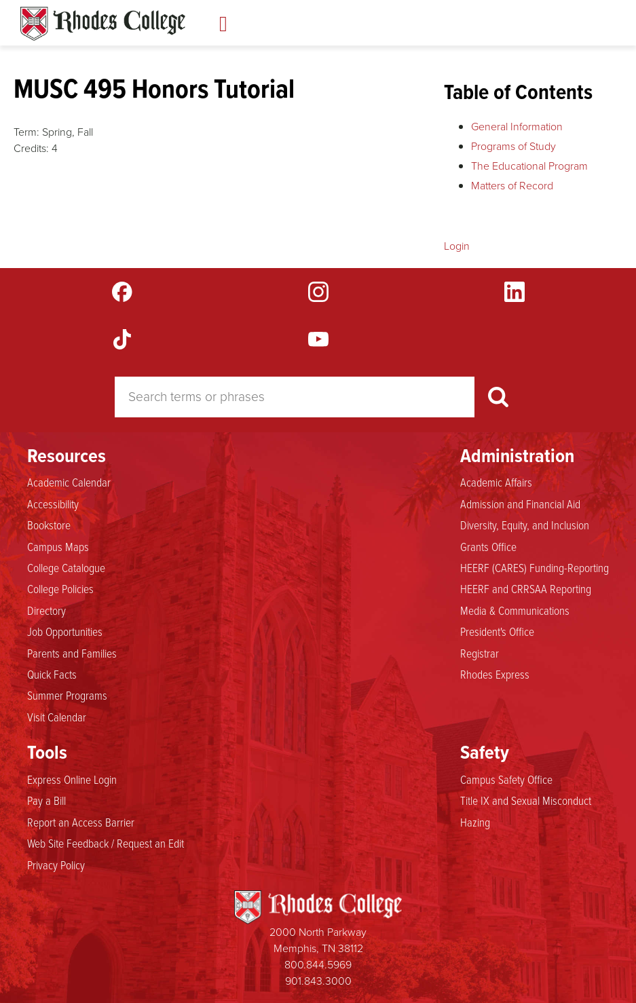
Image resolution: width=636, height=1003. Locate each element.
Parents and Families (72, 653)
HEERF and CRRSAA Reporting (525, 588)
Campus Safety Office (506, 779)
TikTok (122, 339)
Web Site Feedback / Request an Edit (105, 843)
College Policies (60, 588)
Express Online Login (72, 779)
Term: (26, 132)
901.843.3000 (318, 981)
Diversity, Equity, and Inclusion (524, 524)
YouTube (318, 339)
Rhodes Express (494, 674)
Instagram (318, 292)
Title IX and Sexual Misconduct (525, 800)
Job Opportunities (64, 631)
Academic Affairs (496, 482)
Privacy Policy (56, 864)
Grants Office (488, 546)
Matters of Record (512, 185)
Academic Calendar (69, 482)
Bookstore (49, 524)
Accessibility (53, 503)
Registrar (479, 653)
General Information (517, 126)
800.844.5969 (318, 964)
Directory (46, 610)
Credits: (31, 148)
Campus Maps (58, 546)
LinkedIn (514, 292)
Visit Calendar (56, 716)
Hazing (475, 822)
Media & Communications (514, 610)
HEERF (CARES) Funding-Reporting (534, 567)
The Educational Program (529, 166)
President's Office (497, 631)
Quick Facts (52, 674)
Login (457, 246)
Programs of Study (513, 146)
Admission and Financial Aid (520, 503)
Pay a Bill (46, 800)
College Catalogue (66, 567)
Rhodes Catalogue (102, 24)
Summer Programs (67, 695)
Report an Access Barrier (80, 822)
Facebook (122, 292)
